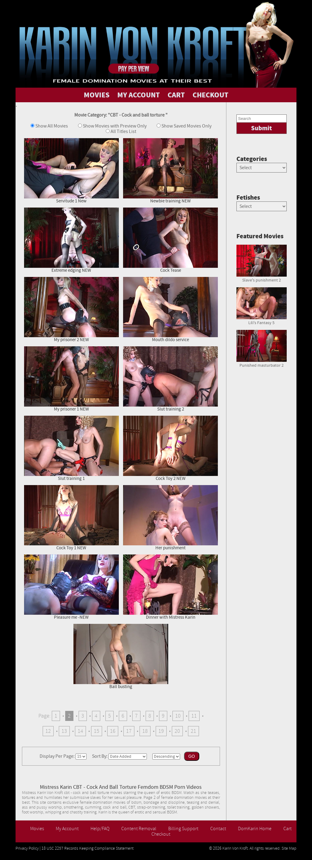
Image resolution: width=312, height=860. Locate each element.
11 (194, 716)
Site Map (289, 848)
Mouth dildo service (170, 309)
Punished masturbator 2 (261, 363)
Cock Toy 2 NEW (170, 448)
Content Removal (138, 828)
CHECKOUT (211, 95)
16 (112, 731)
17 (129, 731)
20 (177, 731)
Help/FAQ (99, 828)
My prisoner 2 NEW (71, 309)
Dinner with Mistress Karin (170, 587)
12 (48, 731)
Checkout (160, 834)
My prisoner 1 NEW (71, 379)
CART (176, 95)
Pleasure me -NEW (71, 587)
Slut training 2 (170, 379)
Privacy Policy (27, 848)
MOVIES (97, 95)
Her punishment (170, 518)
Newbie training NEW (170, 171)
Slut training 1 (71, 448)
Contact (218, 828)
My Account (67, 828)
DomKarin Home (254, 828)
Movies (37, 828)
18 (145, 731)
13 (64, 731)
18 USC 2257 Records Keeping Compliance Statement (87, 848)
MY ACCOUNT (138, 95)
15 (96, 731)
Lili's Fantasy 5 (261, 320)
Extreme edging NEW (71, 240)
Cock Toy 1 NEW (71, 518)
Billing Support (183, 828)
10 (178, 716)
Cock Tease (170, 240)
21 (193, 731)
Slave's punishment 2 (261, 278)
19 (161, 731)
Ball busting (120, 656)
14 (80, 731)
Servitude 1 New (71, 171)
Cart (287, 828)
